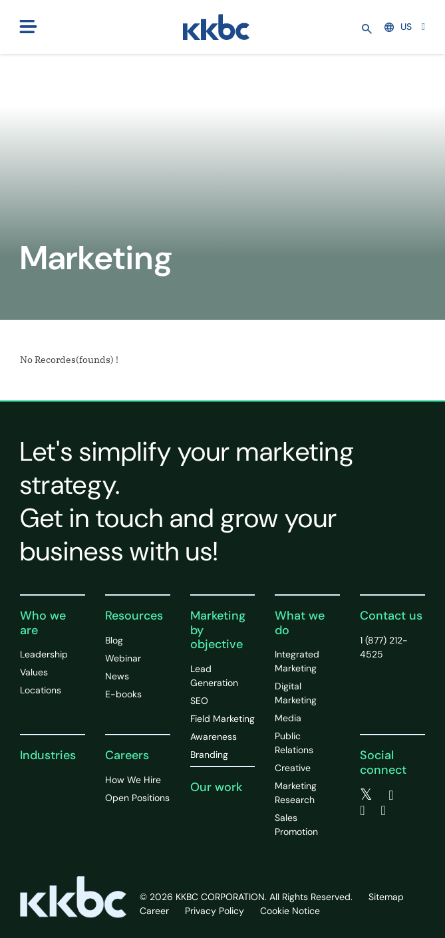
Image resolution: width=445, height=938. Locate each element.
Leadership (44, 654)
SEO (199, 701)
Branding (209, 755)
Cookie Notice (290, 911)
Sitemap (386, 897)
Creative (293, 768)
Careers (127, 755)
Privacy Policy (214, 911)
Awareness (213, 737)
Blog (114, 640)
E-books (123, 694)
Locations (40, 690)
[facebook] (390, 795)
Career (154, 911)
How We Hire (133, 780)
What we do (300, 623)
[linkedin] (362, 810)
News (117, 676)
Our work (216, 787)
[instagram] (383, 810)
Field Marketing (222, 719)
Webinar (123, 658)
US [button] (398, 27)
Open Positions (137, 798)
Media (288, 718)
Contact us (391, 616)
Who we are (43, 623)
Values (34, 672)
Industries (48, 755)
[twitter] (366, 795)
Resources (134, 616)
